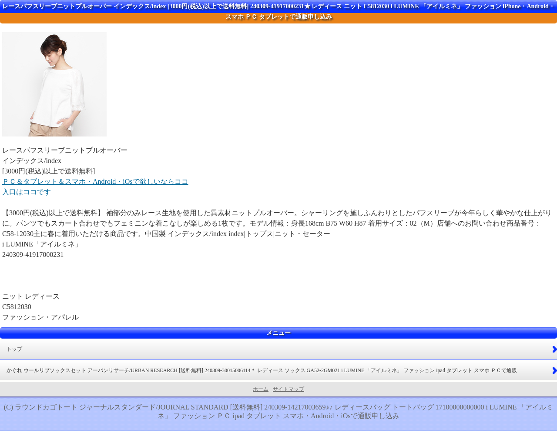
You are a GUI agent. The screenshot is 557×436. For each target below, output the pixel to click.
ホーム (260, 389)
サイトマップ (288, 389)
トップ (14, 349)
